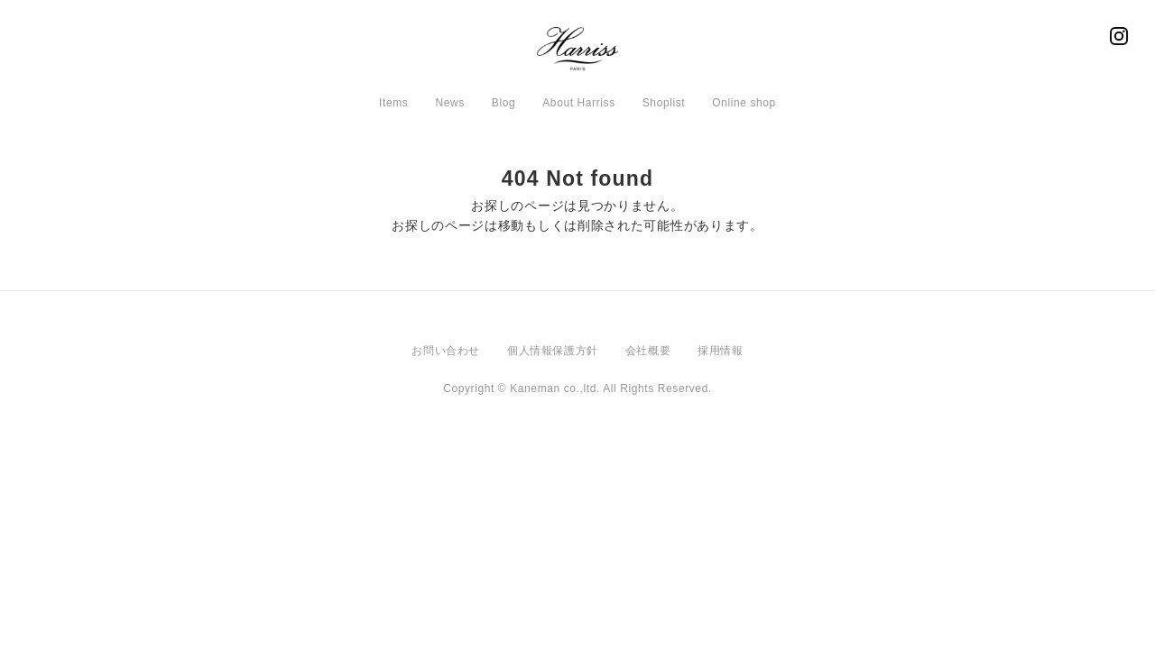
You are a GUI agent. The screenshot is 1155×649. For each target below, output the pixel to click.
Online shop (744, 102)
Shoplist (664, 102)
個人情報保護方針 (552, 350)
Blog (503, 102)
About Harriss (578, 102)
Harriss (577, 54)
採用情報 (720, 350)
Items (393, 102)
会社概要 (647, 350)
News (449, 102)
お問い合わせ (445, 350)
